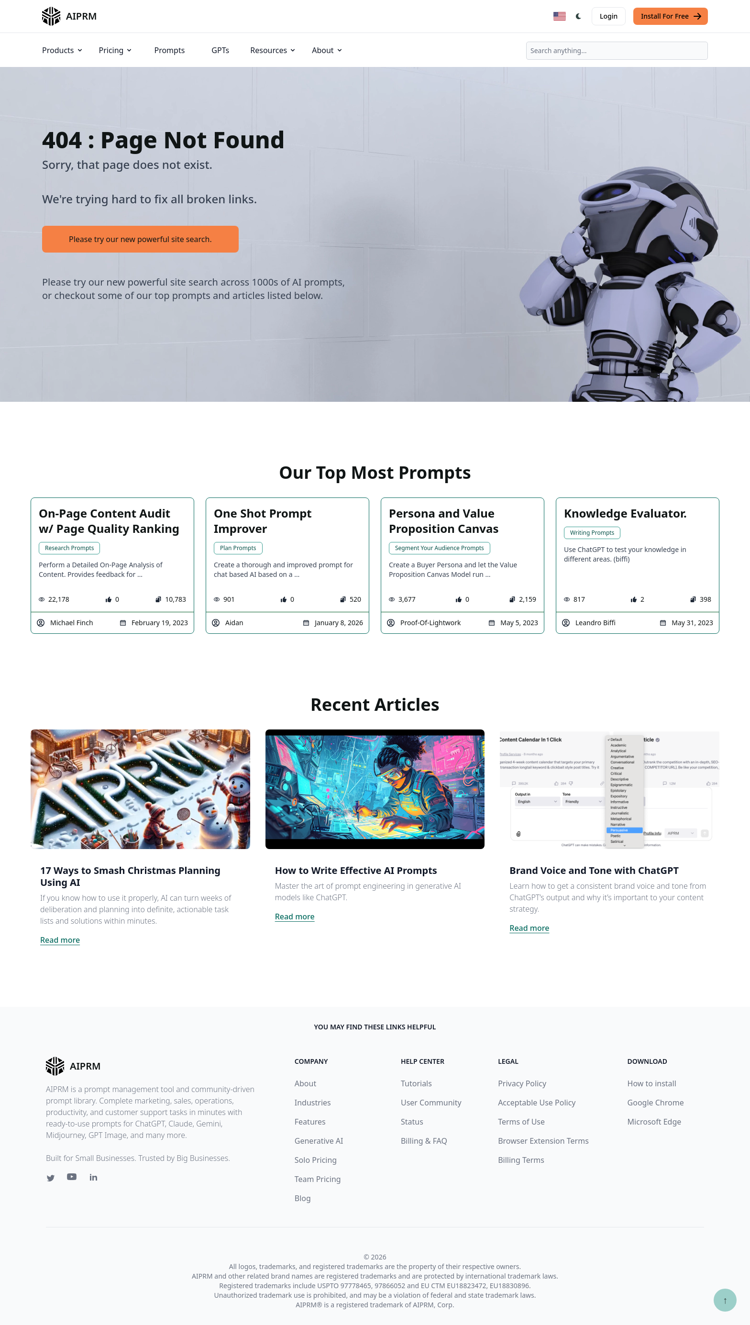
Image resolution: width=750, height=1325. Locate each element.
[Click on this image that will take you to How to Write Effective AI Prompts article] (375, 789)
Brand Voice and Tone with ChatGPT (594, 870)
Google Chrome (656, 1102)
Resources (273, 50)
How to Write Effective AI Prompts (356, 870)
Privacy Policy (522, 1083)
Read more (60, 940)
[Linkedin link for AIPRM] (95, 1179)
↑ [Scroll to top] (725, 1299)
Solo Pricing (316, 1160)
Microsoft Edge (655, 1121)
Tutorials (416, 1083)
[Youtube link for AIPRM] (72, 1179)
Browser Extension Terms (543, 1141)
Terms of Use (521, 1121)
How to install (652, 1083)
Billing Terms (521, 1160)
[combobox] (617, 51)
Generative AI (319, 1141)
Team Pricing (318, 1179)
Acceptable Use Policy (536, 1102)
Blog (303, 1198)
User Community (431, 1102)
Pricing (116, 50)
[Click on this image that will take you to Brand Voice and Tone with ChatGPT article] (609, 789)
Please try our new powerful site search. (140, 239)
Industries (313, 1102)
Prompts (169, 50)
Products (63, 50)
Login (609, 16)
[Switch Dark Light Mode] (578, 16)
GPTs (220, 50)
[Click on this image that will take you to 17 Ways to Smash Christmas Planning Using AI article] (140, 789)
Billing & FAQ (424, 1141)
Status (412, 1121)
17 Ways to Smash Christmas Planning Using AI (130, 876)
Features (310, 1121)
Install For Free (671, 16)
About (327, 50)
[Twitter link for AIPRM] (50, 1178)
